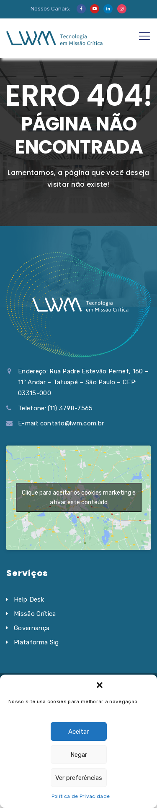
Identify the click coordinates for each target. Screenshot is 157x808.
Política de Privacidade (80, 796)
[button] (99, 685)
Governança (31, 628)
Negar (78, 754)
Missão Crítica (35, 614)
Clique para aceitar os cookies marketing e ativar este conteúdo (79, 497)
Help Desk (29, 599)
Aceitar (78, 731)
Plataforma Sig (36, 642)
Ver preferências (78, 778)
